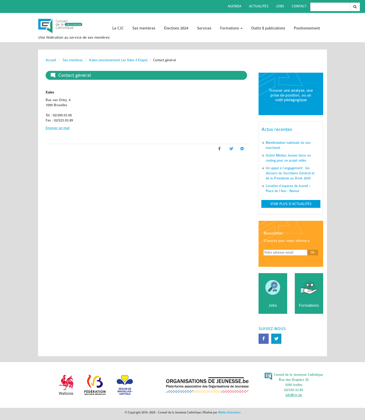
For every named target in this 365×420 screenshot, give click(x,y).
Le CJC (118, 28)
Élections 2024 (176, 28)
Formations (231, 28)
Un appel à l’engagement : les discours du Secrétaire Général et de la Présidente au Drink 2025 (290, 173)
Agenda (234, 6)
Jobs (280, 6)
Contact (299, 6)
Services (204, 28)
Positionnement (307, 28)
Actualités (258, 6)
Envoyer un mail (57, 128)
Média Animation (229, 412)
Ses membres (143, 28)
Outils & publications (268, 28)
